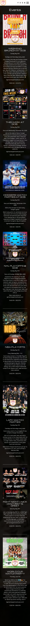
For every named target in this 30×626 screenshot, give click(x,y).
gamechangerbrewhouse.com (15, 223)
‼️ (6, 223)
